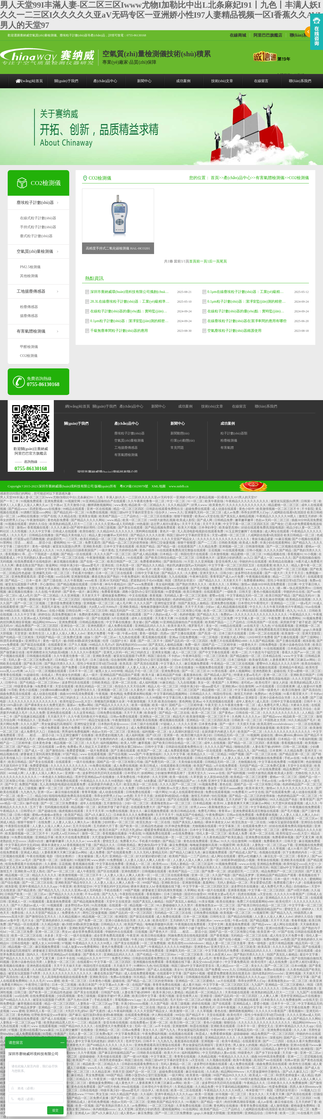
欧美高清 (126, 663)
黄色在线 (226, 784)
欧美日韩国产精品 (278, 595)
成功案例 (183, 81)
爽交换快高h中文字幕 (153, 845)
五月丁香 (36, 807)
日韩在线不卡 (250, 781)
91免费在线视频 (97, 512)
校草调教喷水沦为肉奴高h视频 (48, 652)
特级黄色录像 (24, 686)
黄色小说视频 (71, 569)
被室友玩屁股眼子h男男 (21, 584)
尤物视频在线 (247, 762)
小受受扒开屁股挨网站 (151, 758)
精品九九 (243, 750)
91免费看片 (239, 792)
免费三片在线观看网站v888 (229, 641)
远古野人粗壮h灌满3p (165, 524)
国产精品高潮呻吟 (133, 969)
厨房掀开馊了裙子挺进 (296, 622)
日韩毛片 (299, 576)
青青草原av (220, 958)
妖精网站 (6, 667)
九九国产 (257, 984)
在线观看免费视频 (137, 1015)
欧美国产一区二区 (250, 731)
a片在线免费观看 (226, 765)
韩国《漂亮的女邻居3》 (181, 580)
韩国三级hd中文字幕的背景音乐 (132, 512)
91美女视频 (207, 901)
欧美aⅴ (199, 516)
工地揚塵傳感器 (31, 291)
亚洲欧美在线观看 (129, 614)
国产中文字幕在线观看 (119, 569)
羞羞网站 (209, 882)
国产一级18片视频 (136, 1056)
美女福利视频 (165, 584)
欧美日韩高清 (14, 879)
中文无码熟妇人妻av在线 (34, 558)
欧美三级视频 (180, 1003)
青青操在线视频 (268, 860)
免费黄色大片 (71, 913)
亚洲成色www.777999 (79, 1094)
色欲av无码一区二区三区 (273, 520)
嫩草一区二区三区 (51, 788)
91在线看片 (305, 1113)
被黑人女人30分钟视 (109, 671)
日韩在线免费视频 (41, 909)
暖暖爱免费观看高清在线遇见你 (166, 830)
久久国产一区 (69, 799)
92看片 (25, 1026)
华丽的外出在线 (294, 592)
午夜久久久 (300, 879)
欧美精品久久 (197, 754)
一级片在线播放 (84, 762)
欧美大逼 (148, 675)
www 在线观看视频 (93, 754)
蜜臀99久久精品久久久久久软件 (278, 663)
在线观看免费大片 (143, 807)
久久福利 (146, 1094)
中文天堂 (145, 1068)
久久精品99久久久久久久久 (116, 531)
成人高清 (262, 701)
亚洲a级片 (45, 720)
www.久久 (176, 512)
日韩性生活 (218, 916)
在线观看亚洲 (57, 644)
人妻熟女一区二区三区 (60, 962)
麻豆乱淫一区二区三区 (280, 856)
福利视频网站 (109, 743)
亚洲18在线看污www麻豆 (283, 928)
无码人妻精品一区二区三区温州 (192, 864)
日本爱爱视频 (89, 667)
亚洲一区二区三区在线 (241, 769)
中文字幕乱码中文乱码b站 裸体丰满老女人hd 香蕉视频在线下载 (48, 845)
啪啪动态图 (242, 747)
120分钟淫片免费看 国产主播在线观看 (273, 637)
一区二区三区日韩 (95, 610)
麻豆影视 (184, 909)
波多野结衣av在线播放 (134, 588)
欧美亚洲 (316, 981)
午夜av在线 (130, 633)
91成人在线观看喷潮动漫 (186, 792)
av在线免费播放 (184, 833)
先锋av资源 (291, 1060)
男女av (66, 932)
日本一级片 (282, 879)
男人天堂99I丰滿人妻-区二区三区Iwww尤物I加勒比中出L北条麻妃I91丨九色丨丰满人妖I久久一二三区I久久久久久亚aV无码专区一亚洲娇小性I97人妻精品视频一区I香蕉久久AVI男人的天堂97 (160, 15)
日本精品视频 (202, 803)
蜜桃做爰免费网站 (114, 595)
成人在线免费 (278, 962)
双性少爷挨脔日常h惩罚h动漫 (287, 580)
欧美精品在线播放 (281, 561)
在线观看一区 (118, 905)
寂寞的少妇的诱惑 (230, 558)
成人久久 (311, 803)
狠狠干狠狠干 (27, 822)
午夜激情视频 (96, 558)
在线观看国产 (187, 546)
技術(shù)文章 (222, 81)
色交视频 (275, 694)
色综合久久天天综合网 (130, 686)
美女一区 (212, 626)
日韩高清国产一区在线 (263, 622)
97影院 (156, 1098)
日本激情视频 (219, 554)
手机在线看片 (113, 890)
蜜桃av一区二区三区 (284, 777)
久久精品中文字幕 (250, 1007)
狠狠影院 (192, 1049)
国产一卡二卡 (9, 501)
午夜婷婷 (55, 592)
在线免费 (44, 822)
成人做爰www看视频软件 (173, 629)
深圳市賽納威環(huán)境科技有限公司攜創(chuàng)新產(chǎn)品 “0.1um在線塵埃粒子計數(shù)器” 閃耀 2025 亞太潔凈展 (130, 292)
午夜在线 (135, 833)
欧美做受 (150, 713)
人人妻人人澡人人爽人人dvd (66, 633)
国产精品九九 (302, 542)
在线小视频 (56, 610)
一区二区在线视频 (308, 724)
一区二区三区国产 (187, 690)
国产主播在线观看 (184, 633)
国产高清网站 (106, 848)
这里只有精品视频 (74, 607)
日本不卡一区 (246, 1026)
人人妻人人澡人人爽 (236, 758)
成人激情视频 (164, 1037)
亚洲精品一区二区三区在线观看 (131, 1049)
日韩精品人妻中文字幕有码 (204, 879)
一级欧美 (230, 592)
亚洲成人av (83, 1113)
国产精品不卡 (313, 735)
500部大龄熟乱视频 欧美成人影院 (172, 520)
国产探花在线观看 (33, 644)
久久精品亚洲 (41, 969)
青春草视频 (299, 920)
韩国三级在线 (157, 656)
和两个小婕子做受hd (193, 928)
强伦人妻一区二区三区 (212, 833)
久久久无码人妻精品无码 (151, 852)
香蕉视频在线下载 (178, 962)
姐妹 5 (89, 637)
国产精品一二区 (49, 758)
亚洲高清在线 (194, 969)
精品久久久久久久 (44, 875)
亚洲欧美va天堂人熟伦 (172, 788)
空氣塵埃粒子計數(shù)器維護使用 (234, 331)
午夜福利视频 (308, 739)
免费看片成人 (221, 588)
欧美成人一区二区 (262, 1075)
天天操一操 (290, 1053)
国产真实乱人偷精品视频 (237, 516)
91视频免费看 (312, 618)
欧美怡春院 (87, 531)
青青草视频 (90, 792)
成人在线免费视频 (166, 818)
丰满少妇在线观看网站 (275, 542)
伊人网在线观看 (247, 610)
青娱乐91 (261, 1037)
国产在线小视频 (230, 939)
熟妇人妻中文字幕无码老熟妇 (139, 539)
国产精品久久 (62, 969)
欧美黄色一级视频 (199, 1075)
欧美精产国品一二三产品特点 (119, 516)
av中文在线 (256, 792)
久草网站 (233, 584)
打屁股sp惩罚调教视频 (30, 539)
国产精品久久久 (173, 573)
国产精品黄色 (27, 890)
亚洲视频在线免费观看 (267, 758)
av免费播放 (281, 1045)
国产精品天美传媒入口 (71, 535)
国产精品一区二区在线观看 (36, 747)
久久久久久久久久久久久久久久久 (287, 731)
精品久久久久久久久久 (264, 988)
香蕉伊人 (303, 856)
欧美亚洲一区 (267, 932)
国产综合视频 (118, 754)
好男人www (199, 505)
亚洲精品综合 (254, 1113)
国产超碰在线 (47, 811)
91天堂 (10, 527)
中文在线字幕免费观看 (136, 818)
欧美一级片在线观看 (212, 890)
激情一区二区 (91, 833)
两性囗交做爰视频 (163, 542)
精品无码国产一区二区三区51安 (132, 610)
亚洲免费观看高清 (24, 576)
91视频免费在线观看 (210, 667)
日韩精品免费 (224, 520)
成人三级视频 (27, 788)
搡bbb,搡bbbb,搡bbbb (289, 735)
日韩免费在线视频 (110, 713)
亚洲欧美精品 (129, 607)
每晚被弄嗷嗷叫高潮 (154, 607)
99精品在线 (12, 610)
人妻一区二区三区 (83, 848)
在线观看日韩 (109, 818)
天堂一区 (62, 935)
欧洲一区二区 (68, 1056)
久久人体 (144, 920)
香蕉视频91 (13, 554)
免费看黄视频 (110, 592)
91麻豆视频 (283, 539)
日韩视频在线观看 (39, 656)
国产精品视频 (259, 920)
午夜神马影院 (199, 576)
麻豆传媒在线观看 (67, 792)
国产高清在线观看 (146, 663)
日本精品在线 (297, 648)
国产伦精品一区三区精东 (17, 637)
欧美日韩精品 (17, 762)
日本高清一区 (125, 565)
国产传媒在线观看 (264, 739)
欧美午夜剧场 (214, 501)
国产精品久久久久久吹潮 (147, 535)
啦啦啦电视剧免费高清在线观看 (104, 599)
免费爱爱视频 (76, 750)
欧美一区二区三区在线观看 (136, 848)
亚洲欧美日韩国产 (303, 675)
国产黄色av (227, 713)
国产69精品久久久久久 (16, 1000)
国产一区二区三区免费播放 (59, 803)
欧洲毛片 (71, 648)
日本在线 (30, 758)
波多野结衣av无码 (77, 905)
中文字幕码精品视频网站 (171, 694)
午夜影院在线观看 (18, 826)
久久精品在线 (67, 516)
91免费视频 (115, 860)
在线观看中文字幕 (169, 973)
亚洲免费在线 (170, 671)
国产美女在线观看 (131, 527)
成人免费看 (97, 852)
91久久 (302, 610)
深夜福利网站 (224, 599)
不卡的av (174, 656)
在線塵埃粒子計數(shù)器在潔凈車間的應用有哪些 (247, 321)
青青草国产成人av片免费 (227, 576)
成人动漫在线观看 (224, 509)
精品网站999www (45, 622)
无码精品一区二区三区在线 (173, 913)
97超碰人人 (168, 724)
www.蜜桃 (54, 981)
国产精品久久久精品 (151, 565)
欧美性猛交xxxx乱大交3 (76, 701)
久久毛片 (92, 743)
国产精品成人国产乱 (218, 675)
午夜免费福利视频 (154, 1034)
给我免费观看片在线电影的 (33, 561)
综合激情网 (118, 660)
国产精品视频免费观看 (160, 527)
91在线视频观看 (275, 648)
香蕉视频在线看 (38, 527)
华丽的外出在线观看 (253, 561)
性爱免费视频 (278, 1087)
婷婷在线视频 (201, 1003)
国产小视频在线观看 (306, 539)
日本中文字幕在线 (202, 830)
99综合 (180, 1015)
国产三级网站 (310, 637)
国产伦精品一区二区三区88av (40, 682)
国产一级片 (227, 724)
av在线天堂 (252, 626)
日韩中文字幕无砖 (147, 573)
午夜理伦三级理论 (38, 984)
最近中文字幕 (309, 954)
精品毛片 (120, 697)
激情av (21, 527)
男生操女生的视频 (68, 675)
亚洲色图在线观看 (59, 713)
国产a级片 (30, 818)
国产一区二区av (106, 637)
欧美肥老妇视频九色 (110, 735)
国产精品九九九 (49, 890)
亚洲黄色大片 (76, 1045)
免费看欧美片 (273, 841)
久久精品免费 (208, 546)
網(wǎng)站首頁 (30, 81)
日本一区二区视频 (196, 916)
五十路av (56, 505)
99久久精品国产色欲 (284, 799)
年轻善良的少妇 (49, 709)
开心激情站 (48, 584)
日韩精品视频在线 (92, 622)
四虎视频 (176, 607)
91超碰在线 (32, 675)
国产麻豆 (75, 1015)
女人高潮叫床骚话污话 (184, 731)
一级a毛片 (304, 603)
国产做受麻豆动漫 (12, 652)
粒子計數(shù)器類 (233, 433)
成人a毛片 (26, 595)
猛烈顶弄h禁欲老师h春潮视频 (37, 799)
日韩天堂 (245, 592)
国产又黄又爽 (305, 837)
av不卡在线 (163, 1026)
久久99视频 (136, 629)
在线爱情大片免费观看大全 (114, 1026)
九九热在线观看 (129, 637)
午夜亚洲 (66, 886)
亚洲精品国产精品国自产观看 (120, 675)
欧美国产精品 (146, 546)
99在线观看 (61, 618)
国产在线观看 (101, 618)
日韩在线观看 (234, 569)
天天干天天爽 (212, 524)
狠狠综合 (230, 1022)
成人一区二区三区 (185, 652)
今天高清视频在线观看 (218, 701)
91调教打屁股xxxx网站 (36, 512)
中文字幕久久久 (247, 599)
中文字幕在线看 (246, 690)
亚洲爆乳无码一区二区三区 (203, 512)
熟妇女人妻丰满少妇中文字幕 (177, 1007)
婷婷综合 (44, 614)
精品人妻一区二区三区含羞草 (47, 928)
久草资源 (196, 777)
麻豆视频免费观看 (197, 663)
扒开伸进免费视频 (177, 826)
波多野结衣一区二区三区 (180, 1098)
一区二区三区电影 (189, 837)
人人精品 (308, 713)
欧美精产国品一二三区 (230, 679)
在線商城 (238, 35)
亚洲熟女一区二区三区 (155, 716)
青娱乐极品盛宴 (263, 539)
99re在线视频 (131, 1087)
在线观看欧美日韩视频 (176, 765)
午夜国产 (60, 1034)
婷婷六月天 (116, 1041)
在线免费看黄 (89, 648)
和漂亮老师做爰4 (12, 641)
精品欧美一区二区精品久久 (147, 505)
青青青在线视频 (11, 675)
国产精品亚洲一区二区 (295, 754)
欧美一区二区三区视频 (219, 610)
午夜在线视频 (36, 856)
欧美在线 (162, 1090)
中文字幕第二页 (230, 826)
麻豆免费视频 (178, 845)
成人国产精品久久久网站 (304, 1019)
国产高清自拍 (312, 690)
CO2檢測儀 (28, 356)
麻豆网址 (93, 592)
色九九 (291, 610)
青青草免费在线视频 (167, 984)
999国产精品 (151, 882)
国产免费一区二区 (214, 871)
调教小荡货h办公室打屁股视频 (143, 592)
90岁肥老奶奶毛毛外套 (196, 709)
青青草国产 (307, 799)
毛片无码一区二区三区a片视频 (191, 1000)
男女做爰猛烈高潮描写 (57, 724)
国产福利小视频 (195, 973)
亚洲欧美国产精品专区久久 (74, 882)
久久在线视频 (173, 1079)
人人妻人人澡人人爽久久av (30, 505)
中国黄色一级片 (51, 879)
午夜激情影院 (121, 720)
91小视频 (310, 554)
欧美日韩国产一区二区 (123, 561)
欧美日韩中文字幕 (95, 709)
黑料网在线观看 (147, 531)
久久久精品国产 (179, 505)
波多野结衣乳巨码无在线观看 (102, 773)
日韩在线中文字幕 (39, 781)
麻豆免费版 (146, 1113)
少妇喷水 (156, 897)
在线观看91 (137, 697)
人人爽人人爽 (269, 996)
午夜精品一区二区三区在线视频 (233, 663)
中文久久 (255, 607)
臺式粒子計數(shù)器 (36, 236)
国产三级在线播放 (74, 588)
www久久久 (96, 1068)
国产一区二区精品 (46, 595)
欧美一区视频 (163, 569)
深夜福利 (66, 860)
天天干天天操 (191, 524)
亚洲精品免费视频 (269, 864)
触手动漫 (32, 803)
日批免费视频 (188, 637)
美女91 (178, 969)
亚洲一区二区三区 (276, 675)
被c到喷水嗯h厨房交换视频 (82, 641)
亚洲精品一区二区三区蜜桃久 (195, 981)
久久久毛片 (19, 535)
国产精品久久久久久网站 (88, 520)
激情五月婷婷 (308, 516)
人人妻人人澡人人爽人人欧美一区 (150, 667)
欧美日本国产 (108, 830)
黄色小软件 (247, 509)
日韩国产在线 (110, 992)
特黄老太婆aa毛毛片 (248, 675)
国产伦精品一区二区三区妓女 (146, 799)
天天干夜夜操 (244, 629)
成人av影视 (265, 1102)
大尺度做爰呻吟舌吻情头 (109, 837)
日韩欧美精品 (101, 682)
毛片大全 (28, 920)
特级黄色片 (246, 1053)
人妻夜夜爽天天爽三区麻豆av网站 (292, 660)
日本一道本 (34, 580)
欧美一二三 (25, 796)
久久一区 (232, 1079)
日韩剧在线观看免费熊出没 (165, 509)
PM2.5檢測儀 (30, 267)
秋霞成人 (202, 1034)
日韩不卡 (310, 701)
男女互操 (102, 1094)
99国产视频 (237, 754)
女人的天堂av (116, 679)
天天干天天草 (95, 811)
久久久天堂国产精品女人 (178, 539)
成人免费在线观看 (120, 626)
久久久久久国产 (11, 818)
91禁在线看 (220, 671)
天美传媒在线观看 (191, 762)
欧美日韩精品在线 (183, 811)
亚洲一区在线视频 (99, 509)
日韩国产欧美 (14, 894)
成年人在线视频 (215, 743)
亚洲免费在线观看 (279, 1030)
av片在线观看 (265, 686)
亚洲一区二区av (311, 1053)
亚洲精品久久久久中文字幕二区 (287, 897)
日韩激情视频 (255, 546)
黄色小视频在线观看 (267, 592)
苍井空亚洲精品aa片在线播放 (95, 777)
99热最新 (143, 524)
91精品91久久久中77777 (70, 720)
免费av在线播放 (275, 969)
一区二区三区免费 (21, 932)
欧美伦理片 (263, 682)
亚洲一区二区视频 (238, 667)
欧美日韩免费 (223, 1000)
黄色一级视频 (24, 569)
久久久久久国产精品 (278, 550)
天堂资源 (20, 633)
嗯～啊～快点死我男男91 (294, 588)
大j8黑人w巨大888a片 (103, 607)
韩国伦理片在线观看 (194, 554)
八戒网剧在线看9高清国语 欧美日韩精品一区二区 (281, 535)
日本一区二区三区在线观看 (114, 573)
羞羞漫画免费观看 (59, 901)
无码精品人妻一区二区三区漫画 (186, 595)
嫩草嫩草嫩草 (244, 520)
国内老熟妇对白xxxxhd (268, 973)
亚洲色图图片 (97, 626)
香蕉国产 (218, 682)
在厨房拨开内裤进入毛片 (219, 731)
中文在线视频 (138, 595)
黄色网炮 (185, 701)
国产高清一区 (207, 633)
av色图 (128, 796)
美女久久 (136, 811)
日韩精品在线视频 (249, 969)
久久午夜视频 (73, 580)
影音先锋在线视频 (116, 1022)
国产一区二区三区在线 (69, 558)
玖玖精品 (140, 977)
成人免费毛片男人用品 (48, 679)
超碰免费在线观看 (198, 509)
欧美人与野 (129, 743)
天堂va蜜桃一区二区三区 (229, 535)
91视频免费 (154, 1079)
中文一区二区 (176, 501)
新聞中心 (144, 81)
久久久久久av (251, 716)
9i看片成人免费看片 (309, 561)
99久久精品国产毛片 (302, 720)
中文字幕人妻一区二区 (251, 618)
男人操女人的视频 (245, 1045)
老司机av (247, 682)
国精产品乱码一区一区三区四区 (187, 641)
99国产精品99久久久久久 (76, 1026)
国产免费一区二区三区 (179, 897)
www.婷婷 (98, 860)
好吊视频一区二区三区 (231, 1094)
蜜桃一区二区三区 (77, 1071)
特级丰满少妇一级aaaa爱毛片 (80, 565)
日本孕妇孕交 (208, 527)
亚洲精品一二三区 (283, 603)
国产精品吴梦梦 (244, 875)
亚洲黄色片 (9, 788)
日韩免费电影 (268, 644)
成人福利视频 (148, 682)
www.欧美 (94, 841)
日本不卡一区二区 (81, 671)
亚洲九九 (276, 1068)
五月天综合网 (9, 728)
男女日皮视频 (120, 939)
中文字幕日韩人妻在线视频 (181, 697)
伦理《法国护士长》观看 (119, 641)
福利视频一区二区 (154, 731)
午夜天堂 (211, 705)
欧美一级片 (159, 705)
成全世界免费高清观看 (88, 932)
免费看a (72, 747)
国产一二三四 (207, 542)
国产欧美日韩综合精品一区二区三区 (170, 558)
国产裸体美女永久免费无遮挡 (45, 705)
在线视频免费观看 (272, 610)
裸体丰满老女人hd (218, 822)
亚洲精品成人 (242, 1003)
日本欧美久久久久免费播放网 (133, 815)
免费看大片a (128, 841)
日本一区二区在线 (12, 928)
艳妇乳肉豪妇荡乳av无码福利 (187, 565)
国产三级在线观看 (301, 950)
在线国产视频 (141, 984)
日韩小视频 (254, 550)
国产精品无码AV (304, 595)
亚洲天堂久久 (209, 573)
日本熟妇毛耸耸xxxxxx (113, 724)
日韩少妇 (226, 573)
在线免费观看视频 (42, 996)
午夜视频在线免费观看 (305, 807)
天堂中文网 (216, 924)
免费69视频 (25, 588)
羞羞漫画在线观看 (187, 1041)
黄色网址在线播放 (226, 1105)
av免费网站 (140, 1105)
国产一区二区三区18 (196, 671)
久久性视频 (19, 531)
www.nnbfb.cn (178, 486)
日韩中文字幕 (154, 747)
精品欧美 (217, 569)
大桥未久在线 (300, 705)
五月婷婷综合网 (127, 550)
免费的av (226, 614)
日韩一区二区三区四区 (227, 728)
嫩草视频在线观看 (30, 1003)
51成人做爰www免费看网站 (81, 947)
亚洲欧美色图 (92, 546)
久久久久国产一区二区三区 (113, 554)
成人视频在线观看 (133, 739)
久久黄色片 (138, 690)
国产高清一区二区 (68, 1064)
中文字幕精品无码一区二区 (245, 595)
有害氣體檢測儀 (31, 331)
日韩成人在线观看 (65, 531)
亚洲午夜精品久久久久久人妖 (243, 897)
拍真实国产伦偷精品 (190, 815)
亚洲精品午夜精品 (292, 667)
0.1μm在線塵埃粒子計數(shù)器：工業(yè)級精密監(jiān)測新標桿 (247, 292)
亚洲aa (173, 637)
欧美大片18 (172, 1053)
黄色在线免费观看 (196, 841)
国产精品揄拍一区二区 (245, 656)
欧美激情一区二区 (182, 1011)
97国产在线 (48, 516)
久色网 (236, 716)
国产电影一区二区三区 (173, 807)
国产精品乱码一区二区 (69, 512)
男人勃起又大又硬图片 (94, 747)
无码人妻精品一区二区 (233, 882)
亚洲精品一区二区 (122, 856)
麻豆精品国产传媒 (169, 675)
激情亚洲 (218, 977)
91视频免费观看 (32, 501)
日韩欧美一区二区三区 (247, 720)
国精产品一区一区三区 (141, 1071)
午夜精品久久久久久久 (234, 1056)
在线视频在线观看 (113, 667)
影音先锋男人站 (227, 561)
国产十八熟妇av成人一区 (161, 614)
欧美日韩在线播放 (154, 935)
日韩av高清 (268, 569)
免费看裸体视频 (25, 709)
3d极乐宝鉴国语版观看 (284, 822)
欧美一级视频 (141, 705)
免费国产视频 (28, 784)
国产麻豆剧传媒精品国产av (177, 781)
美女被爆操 (86, 856)
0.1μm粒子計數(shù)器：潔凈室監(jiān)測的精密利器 (247, 301)
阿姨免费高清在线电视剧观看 (188, 935)
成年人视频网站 (240, 671)
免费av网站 (86, 705)
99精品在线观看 (74, 509)
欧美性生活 (37, 633)
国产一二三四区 (274, 1041)
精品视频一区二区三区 (69, 743)
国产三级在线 (53, 580)
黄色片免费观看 (113, 947)
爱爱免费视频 (109, 969)
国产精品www (18, 509)
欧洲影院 (121, 916)
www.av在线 (217, 773)
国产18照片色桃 (298, 890)
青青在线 (179, 1068)
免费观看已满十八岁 (288, 882)
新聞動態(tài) (179, 433)
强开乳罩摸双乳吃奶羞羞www (120, 648)
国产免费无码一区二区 (161, 762)
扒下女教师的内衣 (106, 739)
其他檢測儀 (29, 276)
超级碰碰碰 (242, 1034)
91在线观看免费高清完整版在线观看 (182, 550)
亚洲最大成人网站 (47, 588)
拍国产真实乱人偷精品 (194, 603)
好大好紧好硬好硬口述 (102, 788)
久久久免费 (301, 697)
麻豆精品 (77, 1075)
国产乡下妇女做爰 (268, 1053)
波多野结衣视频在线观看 (211, 1064)
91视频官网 (73, 501)
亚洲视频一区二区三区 (99, 603)
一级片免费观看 (49, 728)
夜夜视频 (156, 595)
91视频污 (192, 1102)
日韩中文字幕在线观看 (286, 701)
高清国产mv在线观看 (268, 1060)
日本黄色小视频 (100, 981)
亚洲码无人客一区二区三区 (45, 1011)
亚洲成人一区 (17, 901)
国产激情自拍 (173, 561)
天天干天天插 (194, 607)
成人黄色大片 (125, 1083)
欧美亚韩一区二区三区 (292, 728)
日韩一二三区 (130, 988)
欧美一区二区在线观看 (186, 1090)
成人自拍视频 (117, 629)
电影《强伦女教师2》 (62, 856)
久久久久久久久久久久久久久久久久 (33, 701)
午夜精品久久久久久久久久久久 (247, 501)
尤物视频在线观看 (204, 826)
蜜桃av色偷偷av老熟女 (53, 739)
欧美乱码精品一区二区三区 (99, 539)
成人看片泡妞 (30, 977)
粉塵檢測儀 (228, 440)
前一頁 (201, 261)
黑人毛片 (172, 709)
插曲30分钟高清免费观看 (268, 584)
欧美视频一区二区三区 (236, 913)
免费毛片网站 (207, 811)
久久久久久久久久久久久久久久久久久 (223, 539)
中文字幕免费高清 (237, 962)
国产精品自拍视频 (240, 916)
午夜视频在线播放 (258, 576)
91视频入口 (308, 1090)
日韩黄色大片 (206, 558)
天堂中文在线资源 (300, 765)
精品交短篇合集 (99, 720)
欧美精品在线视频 (298, 599)
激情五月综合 (302, 709)
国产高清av (312, 848)
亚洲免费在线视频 (223, 603)
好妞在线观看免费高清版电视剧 (263, 527)
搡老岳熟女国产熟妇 (30, 565)
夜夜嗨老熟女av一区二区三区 (171, 803)
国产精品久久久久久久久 (112, 705)
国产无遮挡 (98, 1011)
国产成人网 (205, 520)
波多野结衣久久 (85, 690)
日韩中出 (11, 682)
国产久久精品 (75, 788)
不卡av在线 (92, 894)
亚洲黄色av (201, 947)
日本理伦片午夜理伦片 (253, 603)
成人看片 (45, 818)
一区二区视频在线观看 (51, 671)
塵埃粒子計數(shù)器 (35, 202)
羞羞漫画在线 (193, 675)
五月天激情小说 (75, 505)
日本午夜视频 (226, 1007)
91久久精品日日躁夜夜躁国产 (77, 550)
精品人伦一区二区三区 (163, 686)
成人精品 (307, 1075)
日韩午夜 (96, 584)
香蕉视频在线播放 (115, 833)
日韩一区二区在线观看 (264, 633)
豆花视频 (214, 550)
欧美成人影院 (127, 879)
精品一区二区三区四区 (129, 509)
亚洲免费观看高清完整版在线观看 (278, 629)
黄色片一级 (168, 531)
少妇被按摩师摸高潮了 (170, 773)
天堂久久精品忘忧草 (103, 588)
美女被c (138, 622)
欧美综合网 (207, 1049)
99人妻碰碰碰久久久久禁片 (175, 905)
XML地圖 (159, 486)
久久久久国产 (143, 603)
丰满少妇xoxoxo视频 (135, 1003)
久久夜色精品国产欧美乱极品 (223, 837)
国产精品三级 (33, 648)
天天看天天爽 (164, 618)
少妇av (210, 607)
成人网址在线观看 (277, 531)
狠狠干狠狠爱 (183, 516)
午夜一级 (114, 633)
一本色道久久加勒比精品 (192, 569)
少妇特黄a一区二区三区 (118, 822)
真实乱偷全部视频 (272, 599)
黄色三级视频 (84, 950)
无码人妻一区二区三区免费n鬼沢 (31, 660)
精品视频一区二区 (83, 807)
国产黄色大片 (159, 932)
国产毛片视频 (200, 588)
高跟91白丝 (36, 841)
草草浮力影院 (207, 739)
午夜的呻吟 (218, 1030)
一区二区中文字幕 (297, 977)
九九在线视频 (178, 576)
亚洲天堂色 (224, 1045)
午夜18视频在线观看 (161, 739)
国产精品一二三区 (220, 629)
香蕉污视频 (167, 996)
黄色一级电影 (41, 546)
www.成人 (252, 569)
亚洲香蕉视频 (237, 890)
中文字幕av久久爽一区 (114, 984)
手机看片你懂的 (83, 573)
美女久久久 (151, 1030)
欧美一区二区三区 (135, 520)
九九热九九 (28, 792)
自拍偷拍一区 (80, 618)
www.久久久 (283, 558)
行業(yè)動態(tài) (182, 440)
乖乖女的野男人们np (255, 512)
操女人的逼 (151, 648)
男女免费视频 (95, 1075)
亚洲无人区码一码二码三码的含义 (126, 652)
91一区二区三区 (67, 1090)
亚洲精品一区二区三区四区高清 (208, 720)
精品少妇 (41, 796)
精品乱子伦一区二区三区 (142, 671)
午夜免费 (274, 618)
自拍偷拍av (302, 886)
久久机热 (212, 1071)
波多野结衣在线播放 (245, 886)
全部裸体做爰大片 (214, 697)
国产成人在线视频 (160, 969)
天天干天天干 (165, 815)
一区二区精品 (217, 754)
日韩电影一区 (154, 939)
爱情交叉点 (36, 769)
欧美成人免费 (248, 542)
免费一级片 (193, 644)
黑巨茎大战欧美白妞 (209, 769)
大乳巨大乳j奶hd (131, 830)
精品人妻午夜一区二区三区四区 (239, 1049)
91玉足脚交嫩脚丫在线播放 (244, 531)
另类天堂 (118, 1071)
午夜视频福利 (75, 679)
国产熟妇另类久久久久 (192, 584)
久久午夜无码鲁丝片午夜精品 (283, 607)
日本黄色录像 (208, 724)
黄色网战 (116, 694)
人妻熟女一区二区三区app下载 (273, 845)
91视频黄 (255, 841)
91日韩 (146, 837)
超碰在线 (280, 671)
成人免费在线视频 (126, 765)
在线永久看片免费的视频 (304, 1041)
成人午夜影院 (86, 871)
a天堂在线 (212, 516)
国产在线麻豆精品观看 (30, 716)
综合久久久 (59, 629)
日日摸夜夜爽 (286, 686)
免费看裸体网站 (151, 561)
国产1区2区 (154, 735)
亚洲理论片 (33, 641)
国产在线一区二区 (93, 561)
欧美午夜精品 (231, 1041)
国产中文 (11, 784)
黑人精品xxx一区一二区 (232, 966)
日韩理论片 (29, 811)
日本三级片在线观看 (233, 633)
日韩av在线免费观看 (241, 815)
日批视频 (141, 932)
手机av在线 (292, 758)
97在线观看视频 (283, 626)
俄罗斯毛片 (196, 626)
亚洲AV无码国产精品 (114, 580)
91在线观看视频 (234, 550)
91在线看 (182, 618)
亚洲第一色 (172, 735)
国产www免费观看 (141, 584)
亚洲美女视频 (88, 516)
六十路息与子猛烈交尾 (264, 652)
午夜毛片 (20, 909)
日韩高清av (282, 958)
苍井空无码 (134, 1041)
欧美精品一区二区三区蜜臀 (249, 777)
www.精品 (114, 520)
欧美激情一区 (291, 633)
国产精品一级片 (212, 1102)
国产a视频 (151, 622)
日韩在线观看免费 (207, 758)
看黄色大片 (121, 950)
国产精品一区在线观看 (77, 554)
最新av (72, 705)
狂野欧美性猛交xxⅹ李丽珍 (49, 1015)
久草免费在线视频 (188, 1105)
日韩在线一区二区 (248, 713)
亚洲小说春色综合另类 (295, 644)
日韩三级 (59, 830)
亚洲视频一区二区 (231, 546)
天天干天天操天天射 (68, 966)
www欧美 (91, 580)
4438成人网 (16, 773)
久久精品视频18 (70, 916)
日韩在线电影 (240, 709)
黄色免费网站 (292, 618)
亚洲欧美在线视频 (145, 720)
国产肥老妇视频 (81, 739)
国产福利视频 (236, 773)
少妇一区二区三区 (137, 803)
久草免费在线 (126, 777)
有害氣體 (227, 447)
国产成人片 (116, 928)
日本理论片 (132, 773)
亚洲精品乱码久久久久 (150, 626)
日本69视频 (299, 966)
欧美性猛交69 (83, 886)
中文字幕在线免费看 (272, 762)
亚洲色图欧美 (262, 671)
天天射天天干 (232, 580)
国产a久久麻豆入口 (98, 815)
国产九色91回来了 (80, 1000)
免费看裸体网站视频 (215, 648)
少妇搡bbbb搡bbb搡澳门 (56, 690)
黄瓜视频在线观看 (154, 637)
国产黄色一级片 (74, 592)
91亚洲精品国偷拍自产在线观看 (104, 501)
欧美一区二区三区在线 (27, 935)
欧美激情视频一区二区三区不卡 (278, 509)
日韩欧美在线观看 (150, 1053)
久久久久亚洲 (187, 724)
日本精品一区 (169, 554)
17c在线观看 (123, 909)
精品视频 (213, 1068)
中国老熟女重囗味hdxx (128, 747)
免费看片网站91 (12, 984)
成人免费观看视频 (143, 728)
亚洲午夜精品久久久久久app (38, 886)
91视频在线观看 (16, 524)
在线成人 (47, 675)
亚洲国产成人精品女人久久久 (34, 550)
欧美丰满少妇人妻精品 (168, 992)
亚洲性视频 (294, 973)
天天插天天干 (57, 716)
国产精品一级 (166, 546)
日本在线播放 (184, 667)
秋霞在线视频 (199, 1026)
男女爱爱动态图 (261, 882)
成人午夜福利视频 (57, 897)
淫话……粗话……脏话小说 (33, 542)
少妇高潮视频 (66, 996)
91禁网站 (6, 542)
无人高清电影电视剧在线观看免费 (200, 531)
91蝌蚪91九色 (143, 966)
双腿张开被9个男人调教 (114, 996)
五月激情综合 (113, 803)
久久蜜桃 (191, 573)
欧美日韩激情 (193, 592)
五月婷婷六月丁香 (106, 826)
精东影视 (309, 641)
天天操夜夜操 (309, 924)
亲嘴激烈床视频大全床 (110, 701)
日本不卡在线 (66, 958)
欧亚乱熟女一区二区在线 (141, 784)
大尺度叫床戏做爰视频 (260, 728)
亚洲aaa (41, 610)
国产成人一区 (264, 558)
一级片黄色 (106, 550)
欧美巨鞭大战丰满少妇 (197, 735)
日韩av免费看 (131, 1030)
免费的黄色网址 (90, 614)
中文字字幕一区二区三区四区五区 (246, 524)
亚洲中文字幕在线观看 (223, 781)
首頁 (215, 177)
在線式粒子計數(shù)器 (38, 218)
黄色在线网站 (27, 939)
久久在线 (41, 592)
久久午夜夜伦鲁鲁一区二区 (146, 501)
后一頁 (214, 261)
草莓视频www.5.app (128, 1000)
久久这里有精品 (84, 713)
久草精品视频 (184, 1087)
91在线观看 (135, 558)
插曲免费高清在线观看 (16, 694)
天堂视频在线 (99, 939)
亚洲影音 (251, 697)
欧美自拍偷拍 (311, 663)
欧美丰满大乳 (177, 626)
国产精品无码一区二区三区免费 (212, 618)
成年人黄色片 (245, 701)
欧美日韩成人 (116, 558)
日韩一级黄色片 (269, 690)
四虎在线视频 (233, 867)
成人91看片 (295, 848)
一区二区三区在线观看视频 (171, 875)
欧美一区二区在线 (161, 690)
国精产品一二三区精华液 (219, 644)
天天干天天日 (294, 573)
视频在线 (28, 610)
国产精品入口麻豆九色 (185, 852)
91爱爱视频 (174, 592)
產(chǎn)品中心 (105, 81)
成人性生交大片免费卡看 (287, 935)
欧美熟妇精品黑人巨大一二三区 (71, 524)
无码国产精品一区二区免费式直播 (59, 637)
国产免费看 (70, 667)
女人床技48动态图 (216, 777)
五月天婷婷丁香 (237, 799)
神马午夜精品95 (116, 584)
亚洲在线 (108, 565)
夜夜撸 (96, 822)
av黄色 (149, 629)
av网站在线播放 (28, 516)
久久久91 (126, 1045)
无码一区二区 (144, 1026)
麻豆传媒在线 (195, 1071)
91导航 (12, 690)
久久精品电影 (50, 924)
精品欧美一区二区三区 (211, 660)
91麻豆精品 (167, 682)
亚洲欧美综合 (170, 882)
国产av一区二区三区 (61, 871)
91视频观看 (37, 901)
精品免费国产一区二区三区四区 (37, 626)
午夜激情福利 (36, 520)
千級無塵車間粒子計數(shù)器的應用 (119, 331)
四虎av (165, 633)
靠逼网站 (52, 565)
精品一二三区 (282, 576)
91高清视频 (99, 905)
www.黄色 (199, 629)
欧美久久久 (282, 565)
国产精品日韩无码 (256, 867)
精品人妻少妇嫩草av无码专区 (109, 535)
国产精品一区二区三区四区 (247, 743)
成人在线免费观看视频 (140, 973)
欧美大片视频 (187, 527)
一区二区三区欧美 (216, 656)
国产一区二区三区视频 (292, 569)
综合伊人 (161, 512)
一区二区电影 (209, 637)
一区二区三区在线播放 (157, 516)
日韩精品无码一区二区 (230, 735)
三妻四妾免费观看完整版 (64, 603)
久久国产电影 (221, 875)
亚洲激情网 (180, 1026)
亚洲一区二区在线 (124, 682)
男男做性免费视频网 (76, 731)
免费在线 (17, 913)
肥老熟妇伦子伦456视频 (147, 580)
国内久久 (33, 954)
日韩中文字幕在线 (47, 569)
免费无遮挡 (93, 542)
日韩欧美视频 (228, 542)
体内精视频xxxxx (104, 1109)
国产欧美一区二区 (46, 860)
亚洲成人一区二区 (138, 864)
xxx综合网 (62, 576)
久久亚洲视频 (204, 561)
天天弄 (152, 701)
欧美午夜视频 (152, 867)
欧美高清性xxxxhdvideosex (275, 724)
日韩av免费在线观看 (124, 716)
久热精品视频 (207, 1056)
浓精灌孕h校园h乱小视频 (172, 796)
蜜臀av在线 (217, 595)
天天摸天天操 (246, 724)
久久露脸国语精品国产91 (265, 909)
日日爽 (293, 584)
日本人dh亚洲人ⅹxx (219, 954)
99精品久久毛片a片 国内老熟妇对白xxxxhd (118, 644)
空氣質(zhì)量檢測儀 (35, 251)
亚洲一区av (45, 792)
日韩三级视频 (107, 527)
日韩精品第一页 (164, 837)
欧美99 (218, 803)
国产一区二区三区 (277, 966)
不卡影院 (307, 509)
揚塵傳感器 (29, 316)
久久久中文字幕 (40, 531)
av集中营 (285, 781)
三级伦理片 (22, 546)
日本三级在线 (99, 660)
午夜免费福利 (130, 576)
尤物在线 (53, 731)
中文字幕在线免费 (297, 1007)
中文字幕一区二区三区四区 (62, 599)
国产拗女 (277, 524)
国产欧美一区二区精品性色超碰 (142, 826)
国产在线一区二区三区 (264, 830)
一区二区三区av (307, 818)
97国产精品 (71, 754)
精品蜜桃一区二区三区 (284, 505)
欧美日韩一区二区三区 (186, 1022)
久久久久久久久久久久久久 (87, 629)
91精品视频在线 (275, 554)
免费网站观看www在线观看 (170, 588)
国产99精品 (260, 750)
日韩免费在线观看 (181, 758)
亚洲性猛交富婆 (165, 603)
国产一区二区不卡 (151, 641)
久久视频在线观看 (219, 1060)
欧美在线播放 (226, 901)
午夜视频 (102, 694)
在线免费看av (139, 1022)
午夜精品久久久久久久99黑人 (276, 516)
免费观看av (236, 697)
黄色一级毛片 (52, 641)
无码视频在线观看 (21, 629)
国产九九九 (110, 894)
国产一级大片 (274, 573)
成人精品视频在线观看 (232, 607)
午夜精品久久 (27, 720)
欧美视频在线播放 (12, 966)
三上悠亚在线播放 (170, 728)
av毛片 (27, 860)
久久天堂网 (160, 777)
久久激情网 (246, 1037)
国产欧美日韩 (33, 663)
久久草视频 (278, 848)
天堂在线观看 (64, 686)
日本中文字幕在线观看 (119, 546)
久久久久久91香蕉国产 (86, 652)
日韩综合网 (74, 610)
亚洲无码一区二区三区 (172, 848)
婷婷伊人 (308, 909)
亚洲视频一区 (210, 1041)
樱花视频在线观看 (172, 720)
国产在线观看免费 (278, 792)
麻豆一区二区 (79, 939)
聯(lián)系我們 (302, 35)
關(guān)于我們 (66, 81)
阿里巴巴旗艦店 (268, 35)
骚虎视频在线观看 (71, 811)
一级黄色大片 (248, 644)
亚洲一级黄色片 (175, 867)
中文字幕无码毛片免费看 (222, 950)
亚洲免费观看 (54, 501)
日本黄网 (275, 750)
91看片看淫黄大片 (296, 694)
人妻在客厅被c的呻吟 (267, 747)
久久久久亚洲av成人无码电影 (115, 524)
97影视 (22, 599)
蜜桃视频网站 (171, 1109)
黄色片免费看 (96, 633)
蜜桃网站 (60, 542)
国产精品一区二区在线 (174, 713)
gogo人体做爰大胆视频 (210, 1113)
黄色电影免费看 (58, 520)
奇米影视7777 (255, 1090)
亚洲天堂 (311, 750)
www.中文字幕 (294, 656)
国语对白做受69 (195, 894)
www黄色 (120, 505)
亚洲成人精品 (30, 852)
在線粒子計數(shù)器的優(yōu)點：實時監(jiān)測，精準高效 (130, 311)
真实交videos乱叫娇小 (208, 962)
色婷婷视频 (187, 614)
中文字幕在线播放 (119, 622)
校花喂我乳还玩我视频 (124, 709)
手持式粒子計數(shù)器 (38, 227)
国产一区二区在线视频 (140, 1019)
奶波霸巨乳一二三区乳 (62, 539)
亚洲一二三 (295, 1056)
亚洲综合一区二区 (73, 626)
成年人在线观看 (142, 618)
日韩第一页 (309, 501)
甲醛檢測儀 (29, 347)
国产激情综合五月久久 (41, 916)
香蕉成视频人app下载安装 (166, 977)
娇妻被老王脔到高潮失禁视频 (41, 754)
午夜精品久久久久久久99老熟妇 (102, 781)
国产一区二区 (30, 607)
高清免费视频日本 (64, 614)
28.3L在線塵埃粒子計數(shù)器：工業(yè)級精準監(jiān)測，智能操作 (130, 301)
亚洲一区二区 (200, 875)
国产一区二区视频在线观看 (285, 546)
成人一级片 (91, 675)
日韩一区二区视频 (295, 747)
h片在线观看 (121, 618)
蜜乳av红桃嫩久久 (250, 856)
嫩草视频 (144, 743)
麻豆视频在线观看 (265, 667)
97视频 (66, 943)
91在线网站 (191, 1109)
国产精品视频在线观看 (73, 584)
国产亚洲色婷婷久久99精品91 (56, 920)
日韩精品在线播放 (41, 535)
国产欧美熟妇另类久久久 (204, 867)
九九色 (265, 626)
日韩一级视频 (214, 1079)
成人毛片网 (124, 603)
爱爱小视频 (46, 576)
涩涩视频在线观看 (282, 818)
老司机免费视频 (99, 1102)
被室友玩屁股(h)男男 (285, 501)
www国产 (135, 754)
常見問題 (177, 447)
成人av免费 (231, 512)
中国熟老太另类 (275, 720)
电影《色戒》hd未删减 (141, 781)
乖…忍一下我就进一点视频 (41, 554)
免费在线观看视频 (218, 792)
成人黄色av (128, 1113)
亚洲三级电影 (54, 648)
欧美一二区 (239, 652)
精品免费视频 (168, 928)
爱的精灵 (221, 1098)
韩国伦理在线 (223, 694)
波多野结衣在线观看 (249, 573)
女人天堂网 (126, 1109)
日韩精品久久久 (201, 694)
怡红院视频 (219, 796)
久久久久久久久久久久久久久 (246, 505)
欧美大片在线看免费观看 (73, 837)
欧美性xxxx (161, 864)
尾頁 (223, 261)
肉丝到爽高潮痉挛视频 (16, 622)
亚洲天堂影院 (311, 633)
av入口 (248, 558)
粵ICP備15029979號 (134, 486)
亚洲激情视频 (80, 576)
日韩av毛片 (145, 569)
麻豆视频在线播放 (66, 561)
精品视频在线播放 (121, 769)
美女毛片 (82, 660)
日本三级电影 (237, 660)
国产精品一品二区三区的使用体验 (125, 542)
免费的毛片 (208, 1007)
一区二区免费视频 (154, 943)
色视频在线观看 (270, 852)
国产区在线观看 (179, 799)
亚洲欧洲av (229, 686)
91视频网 (253, 735)
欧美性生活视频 (300, 1064)
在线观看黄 (264, 565)
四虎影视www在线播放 (45, 509)
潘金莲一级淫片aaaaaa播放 (225, 788)
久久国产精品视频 (262, 641)
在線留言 (261, 81)
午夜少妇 (137, 939)
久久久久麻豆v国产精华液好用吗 (73, 527)
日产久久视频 (78, 644)
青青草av (224, 811)
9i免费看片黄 (44, 686)
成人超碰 (227, 1019)
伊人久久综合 (71, 709)
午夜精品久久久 (300, 614)
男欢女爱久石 (161, 1068)
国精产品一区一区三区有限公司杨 (178, 610)
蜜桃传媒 (35, 599)
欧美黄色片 (217, 505)
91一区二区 (195, 501)
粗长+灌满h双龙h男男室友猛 (180, 648)
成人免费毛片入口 (33, 731)
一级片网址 (160, 792)
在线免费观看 (9, 852)
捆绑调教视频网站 (100, 505)
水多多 (49, 935)
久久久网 (7, 565)
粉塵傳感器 (29, 307)
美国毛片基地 (50, 607)
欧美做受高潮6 (229, 527)
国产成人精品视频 (145, 554)
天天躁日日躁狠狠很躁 (68, 818)
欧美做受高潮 (258, 660)
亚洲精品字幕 (44, 837)
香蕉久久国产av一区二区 (299, 652)
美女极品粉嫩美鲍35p (83, 830)
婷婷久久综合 (38, 524)
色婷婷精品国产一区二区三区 (193, 599)
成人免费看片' (92, 569)
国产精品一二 (14, 580)
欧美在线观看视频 (154, 576)
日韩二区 (143, 1098)
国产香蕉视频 (219, 935)
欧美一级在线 (179, 777)
